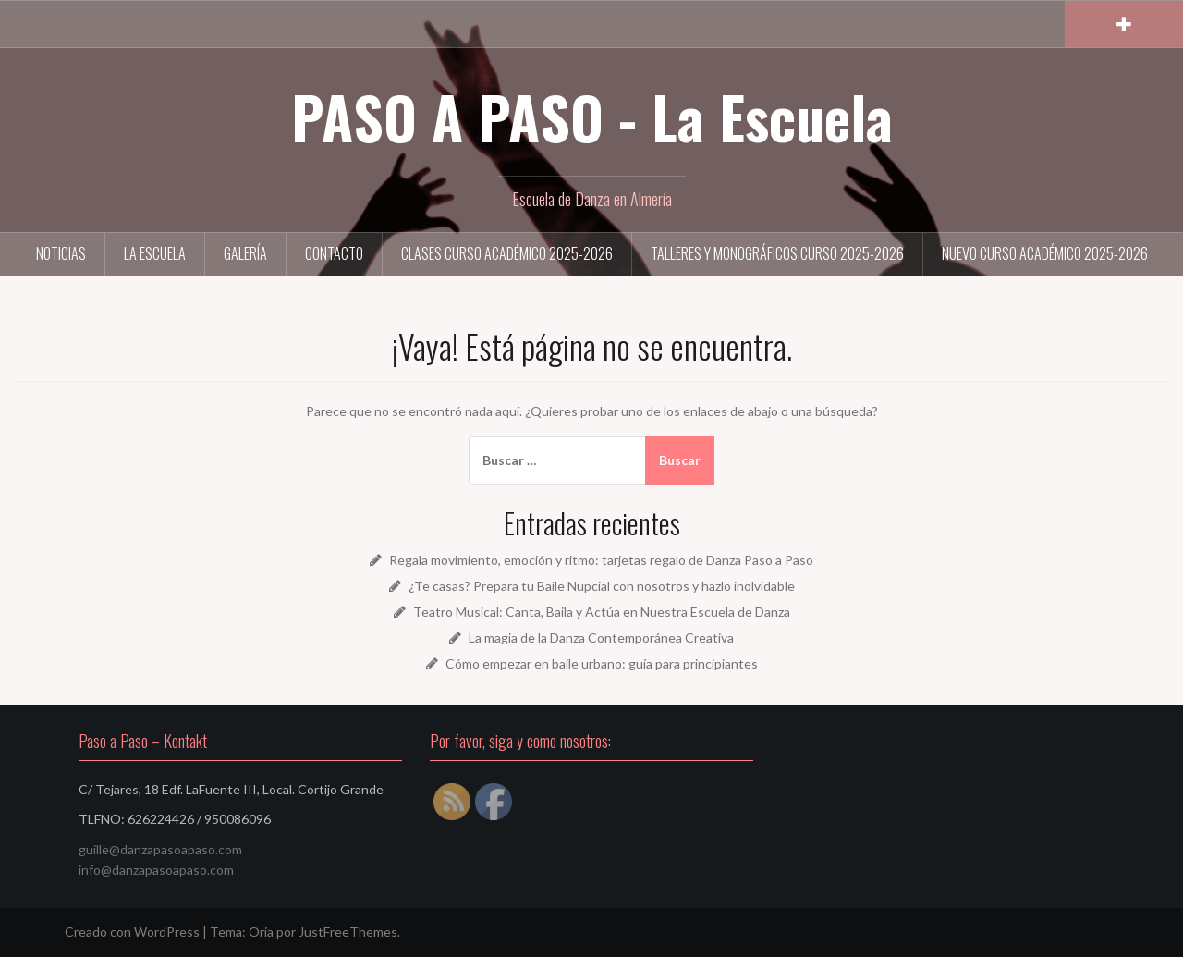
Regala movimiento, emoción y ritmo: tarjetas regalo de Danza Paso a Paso (601, 560)
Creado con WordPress (132, 931)
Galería (245, 253)
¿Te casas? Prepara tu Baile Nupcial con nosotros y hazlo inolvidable (602, 586)
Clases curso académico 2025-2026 (507, 253)
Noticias (61, 253)
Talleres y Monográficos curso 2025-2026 (777, 253)
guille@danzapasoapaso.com (160, 849)
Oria (261, 931)
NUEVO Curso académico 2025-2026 (1045, 253)
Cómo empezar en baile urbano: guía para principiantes (601, 663)
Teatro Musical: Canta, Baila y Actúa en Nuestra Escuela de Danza (601, 612)
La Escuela (155, 253)
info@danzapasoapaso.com (156, 869)
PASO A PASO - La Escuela (592, 116)
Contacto (334, 253)
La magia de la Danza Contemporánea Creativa (601, 637)
